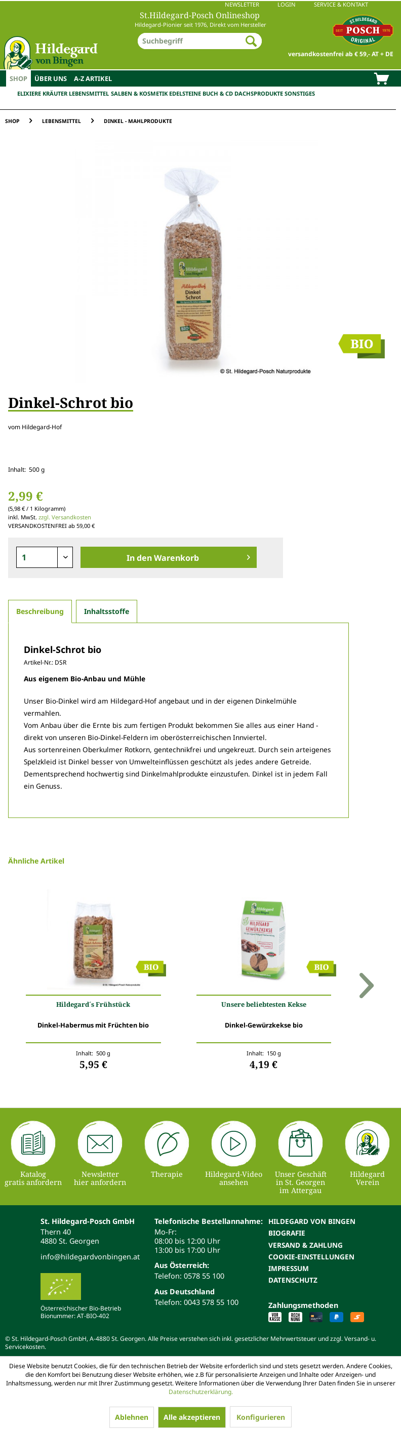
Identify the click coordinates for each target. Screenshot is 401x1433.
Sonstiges (300, 93)
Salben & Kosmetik (139, 93)
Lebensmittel (89, 93)
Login (286, 4)
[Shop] (18, 78)
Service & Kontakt (341, 4)
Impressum (288, 1268)
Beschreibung (40, 611)
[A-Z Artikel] (92, 78)
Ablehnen (131, 1417)
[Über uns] (50, 78)
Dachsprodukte (258, 93)
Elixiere (29, 93)
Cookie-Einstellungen (311, 1256)
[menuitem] (200, 4)
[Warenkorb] (381, 79)
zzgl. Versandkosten (64, 517)
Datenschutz (292, 1280)
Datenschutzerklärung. (201, 1391)
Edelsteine (185, 93)
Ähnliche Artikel (36, 861)
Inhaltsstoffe (106, 611)
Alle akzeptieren (192, 1417)
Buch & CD (218, 93)
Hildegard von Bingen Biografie (311, 1227)
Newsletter (242, 4)
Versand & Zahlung (305, 1245)
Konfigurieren (260, 1417)
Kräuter (55, 93)
